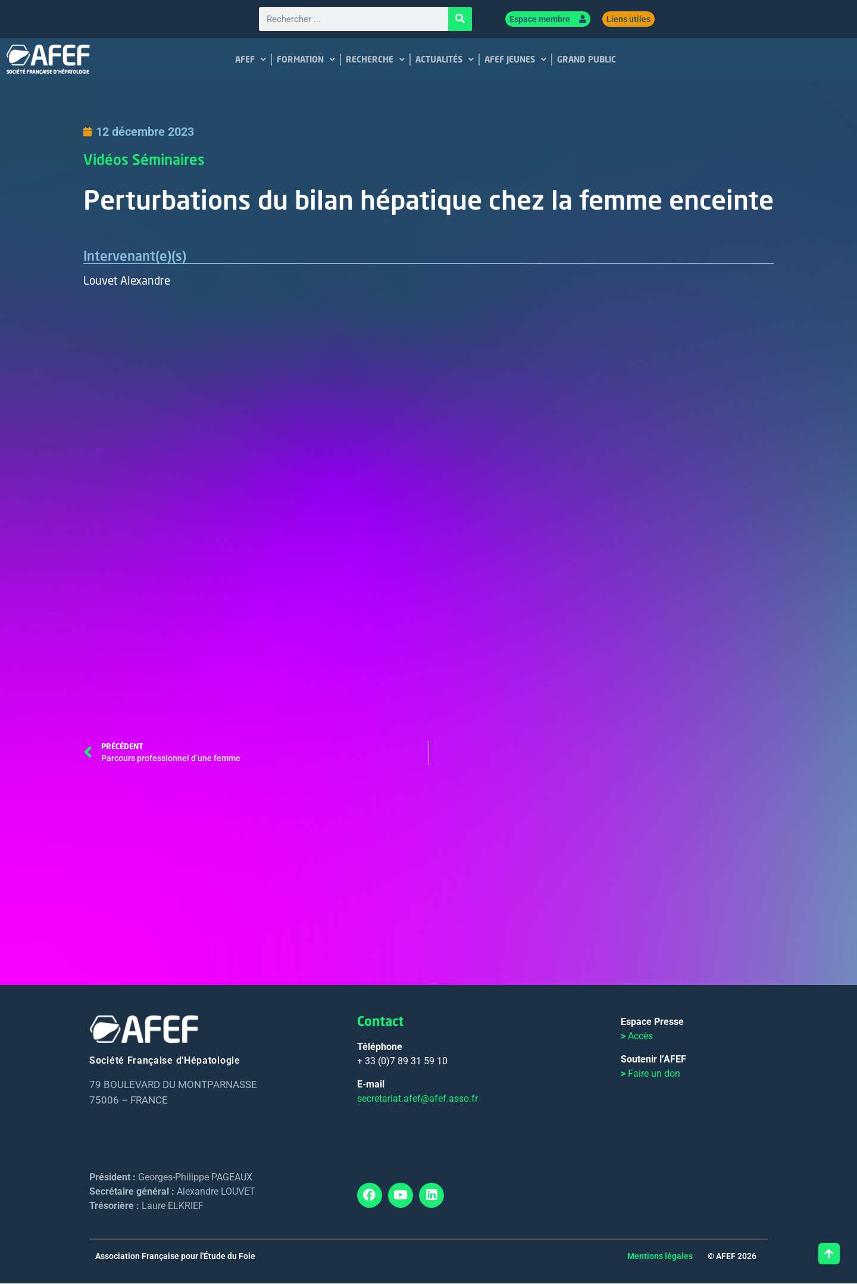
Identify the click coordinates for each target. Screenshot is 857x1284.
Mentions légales (660, 1256)
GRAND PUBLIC (586, 60)
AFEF (250, 60)
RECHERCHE (375, 60)
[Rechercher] (460, 20)
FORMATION (306, 60)
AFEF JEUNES (515, 60)
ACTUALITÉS (444, 60)
